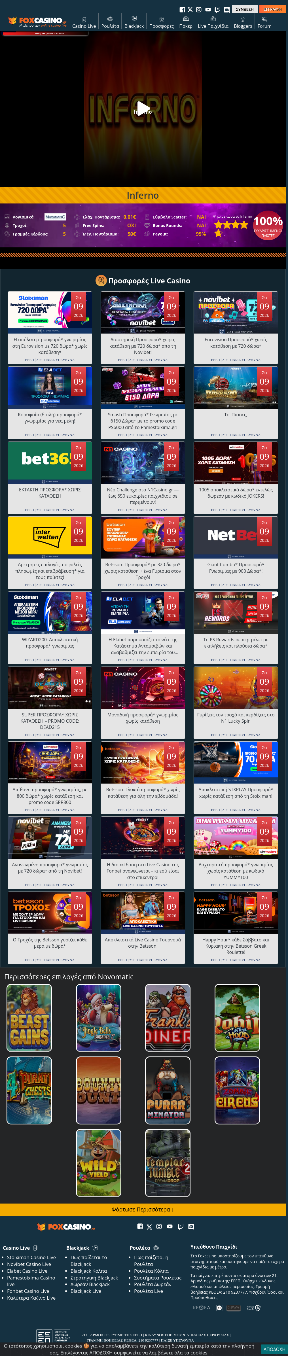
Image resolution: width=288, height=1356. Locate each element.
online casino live (54, 25)
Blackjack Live (86, 1291)
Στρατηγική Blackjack (94, 1277)
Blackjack (134, 21)
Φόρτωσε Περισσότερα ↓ (143, 1209)
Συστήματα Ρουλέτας (157, 1277)
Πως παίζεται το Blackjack (89, 1260)
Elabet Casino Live (27, 1271)
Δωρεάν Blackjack (90, 1284)
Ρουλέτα (110, 21)
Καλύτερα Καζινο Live (31, 1298)
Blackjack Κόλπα (89, 1271)
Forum (265, 21)
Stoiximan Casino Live (31, 1257)
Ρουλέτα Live (148, 1291)
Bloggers (243, 21)
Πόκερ (185, 21)
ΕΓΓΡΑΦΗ (272, 9)
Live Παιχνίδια (213, 21)
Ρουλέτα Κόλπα (151, 1271)
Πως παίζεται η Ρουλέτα (151, 1260)
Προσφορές (161, 21)
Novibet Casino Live (29, 1264)
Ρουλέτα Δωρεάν (152, 1284)
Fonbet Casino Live (28, 1291)
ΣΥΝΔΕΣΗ (245, 9)
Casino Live (84, 21)
